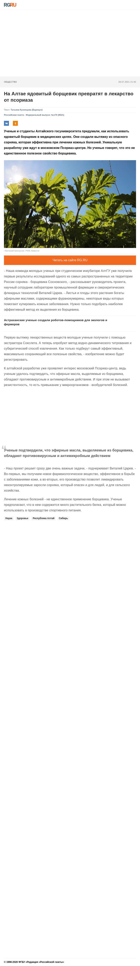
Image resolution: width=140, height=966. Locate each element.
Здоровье (22, 518)
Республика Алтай (43, 518)
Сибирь (63, 518)
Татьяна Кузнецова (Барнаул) (27, 110)
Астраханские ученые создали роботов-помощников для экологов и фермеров (55, 322)
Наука (8, 518)
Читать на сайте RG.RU (70, 260)
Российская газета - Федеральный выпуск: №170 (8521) (34, 115)
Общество (10, 82)
